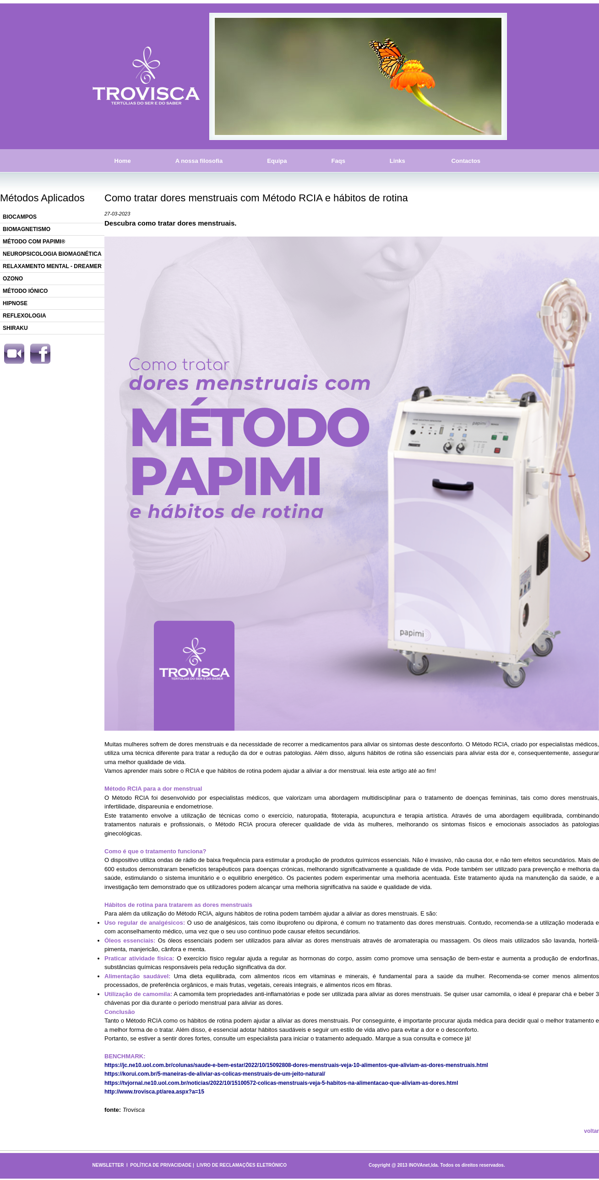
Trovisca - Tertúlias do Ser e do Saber (146, 76)
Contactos (466, 160)
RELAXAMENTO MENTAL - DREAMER (52, 266)
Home (122, 160)
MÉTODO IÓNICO (25, 291)
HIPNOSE (15, 303)
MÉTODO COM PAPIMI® (34, 241)
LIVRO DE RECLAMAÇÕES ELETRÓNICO (241, 1165)
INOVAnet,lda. (423, 1165)
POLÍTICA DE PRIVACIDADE (160, 1165)
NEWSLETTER (108, 1165)
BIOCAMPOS (20, 217)
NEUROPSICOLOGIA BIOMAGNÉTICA (52, 254)
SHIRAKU (15, 328)
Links (397, 160)
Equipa (277, 160)
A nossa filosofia (199, 160)
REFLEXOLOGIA (24, 316)
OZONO (13, 278)
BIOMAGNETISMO (26, 229)
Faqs (338, 160)
